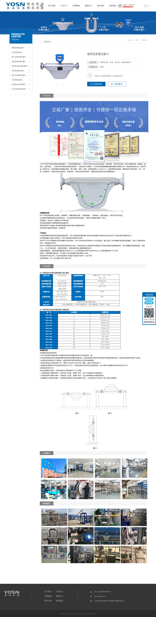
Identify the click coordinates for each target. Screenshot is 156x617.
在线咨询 (98, 84)
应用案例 (76, 6)
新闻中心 (88, 6)
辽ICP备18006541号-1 (91, 613)
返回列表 (47, 42)
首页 (137, 40)
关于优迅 (51, 6)
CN (146, 6)
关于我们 (48, 591)
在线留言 (118, 84)
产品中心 (64, 6)
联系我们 (113, 6)
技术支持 (100, 6)
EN (150, 6)
